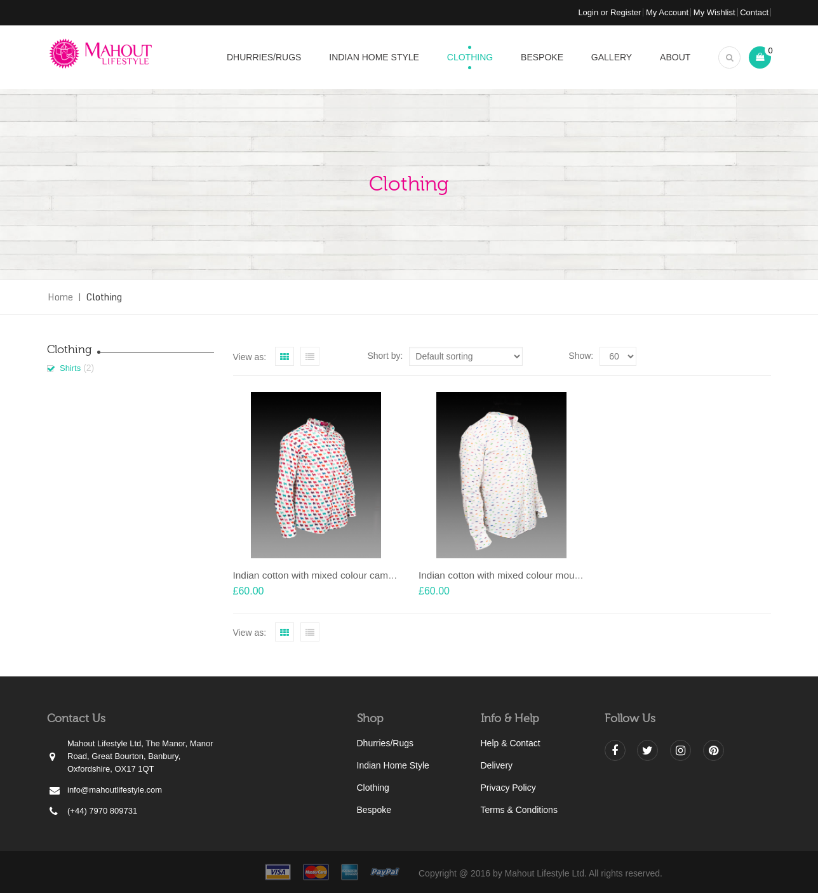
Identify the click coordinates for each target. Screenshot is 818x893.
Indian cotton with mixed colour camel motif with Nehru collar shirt (375, 575)
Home (60, 297)
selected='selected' (618, 356)
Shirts (70, 368)
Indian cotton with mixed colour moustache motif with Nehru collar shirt (571, 575)
